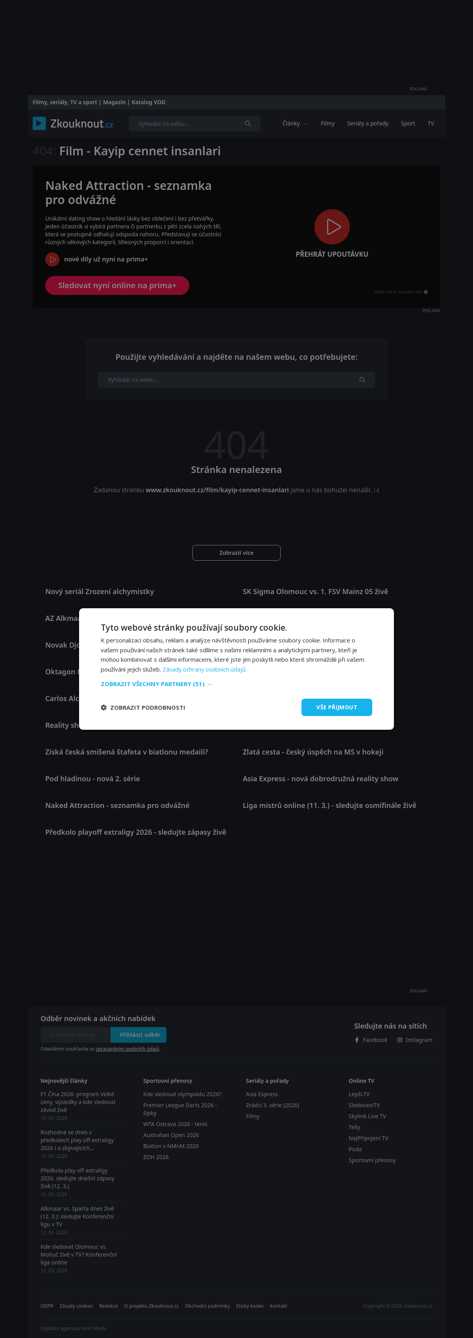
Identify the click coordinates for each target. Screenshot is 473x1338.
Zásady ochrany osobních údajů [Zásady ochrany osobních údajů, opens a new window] (205, 669)
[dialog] (236, 669)
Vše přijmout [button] (336, 707)
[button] (236, 683)
